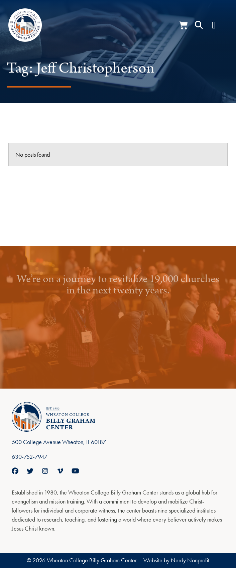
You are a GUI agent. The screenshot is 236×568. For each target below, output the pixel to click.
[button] (199, 25)
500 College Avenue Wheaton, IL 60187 (59, 442)
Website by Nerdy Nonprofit (176, 560)
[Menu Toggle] (214, 25)
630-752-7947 (29, 456)
